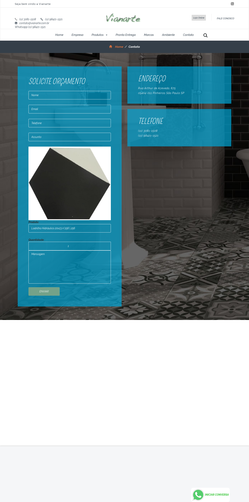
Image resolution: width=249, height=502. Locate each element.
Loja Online (198, 17)
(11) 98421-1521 (54, 19)
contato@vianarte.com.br (34, 23)
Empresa (77, 35)
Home (59, 35)
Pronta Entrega (126, 35)
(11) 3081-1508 (27, 19)
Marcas (149, 35)
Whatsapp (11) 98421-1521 (30, 27)
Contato (188, 35)
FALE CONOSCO (225, 18)
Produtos (99, 35)
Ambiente (168, 35)
